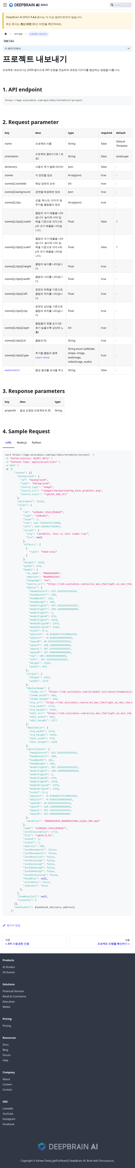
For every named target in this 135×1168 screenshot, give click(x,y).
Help (5, 1060)
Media (6, 1007)
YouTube (8, 1114)
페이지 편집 (11, 925)
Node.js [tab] (22, 442)
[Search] (120, 4)
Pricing (7, 1026)
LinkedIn (8, 1108)
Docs (6, 1044)
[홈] (6, 34)
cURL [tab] (8, 442)
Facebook (8, 1124)
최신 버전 (25, 24)
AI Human (9, 972)
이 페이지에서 (13, 48)
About (6, 1079)
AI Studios (9, 967)
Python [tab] (36, 442)
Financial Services (13, 991)
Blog (5, 1050)
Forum (7, 1055)
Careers (7, 1084)
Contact (7, 1089)
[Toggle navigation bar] (5, 4)
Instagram (9, 1119)
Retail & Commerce (14, 996)
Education (9, 1001)
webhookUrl (12, 370)
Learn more (42, 357)
